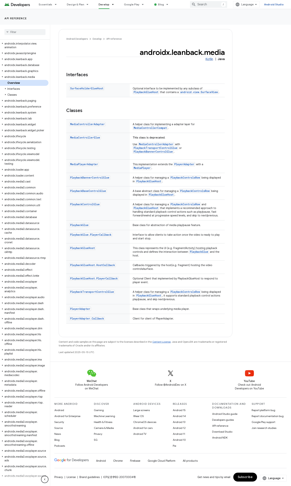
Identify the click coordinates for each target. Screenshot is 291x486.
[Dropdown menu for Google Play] (144, 4)
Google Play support (263, 422)
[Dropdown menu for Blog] (169, 4)
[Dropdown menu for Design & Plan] (89, 4)
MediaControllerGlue (85, 137)
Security (59, 422)
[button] (24, 45)
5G (96, 439)
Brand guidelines (89, 477)
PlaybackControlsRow (185, 177)
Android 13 (179, 422)
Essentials (45, 4)
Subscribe (245, 477)
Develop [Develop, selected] (104, 4)
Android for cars (143, 428)
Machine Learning (104, 416)
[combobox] (208, 4)
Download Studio (222, 431)
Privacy (98, 434)
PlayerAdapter (184, 164)
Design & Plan (75, 4)
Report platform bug (263, 410)
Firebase (135, 460)
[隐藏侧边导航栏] (44, 479)
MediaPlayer (142, 168)
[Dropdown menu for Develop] (114, 4)
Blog (161, 4)
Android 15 (179, 410)
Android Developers (77, 38)
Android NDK (220, 437)
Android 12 (179, 428)
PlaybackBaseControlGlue (88, 191)
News (57, 434)
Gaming (99, 410)
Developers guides (223, 419)
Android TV (139, 434)
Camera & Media (104, 428)
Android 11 (179, 434)
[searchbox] (24, 32)
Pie (174, 445)
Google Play (132, 4)
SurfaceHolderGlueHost (86, 88)
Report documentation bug (268, 416)
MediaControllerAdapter (87, 124)
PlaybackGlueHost (146, 92)
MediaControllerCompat (150, 128)
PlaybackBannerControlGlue (153, 151)
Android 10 (179, 439)
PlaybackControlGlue (85, 204)
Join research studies (264, 428)
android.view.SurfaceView (199, 92)
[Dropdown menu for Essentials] (57, 4)
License (71, 477)
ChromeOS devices (144, 422)
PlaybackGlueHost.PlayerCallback (94, 278)
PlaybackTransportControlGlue (155, 148)
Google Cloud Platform (161, 460)
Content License (161, 341)
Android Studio (274, 4)
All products (190, 460)
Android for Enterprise (67, 416)
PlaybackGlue (79, 225)
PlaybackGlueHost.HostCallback (92, 265)
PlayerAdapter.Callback (87, 318)
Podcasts (59, 445)
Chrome (118, 460)
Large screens (141, 410)
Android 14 (179, 416)
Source (58, 428)
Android (59, 410)
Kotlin (209, 59)
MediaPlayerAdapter (84, 164)
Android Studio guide (224, 414)
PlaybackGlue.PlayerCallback (90, 234)
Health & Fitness (103, 422)
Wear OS (138, 416)
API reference (15, 18)
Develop (97, 38)
